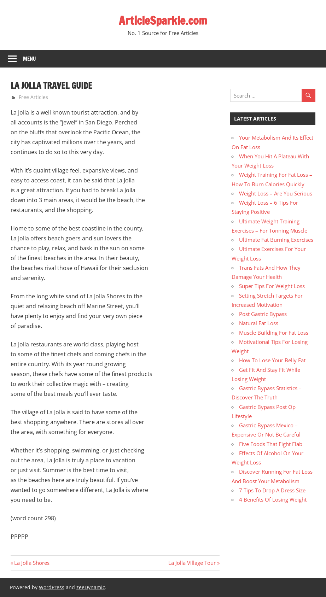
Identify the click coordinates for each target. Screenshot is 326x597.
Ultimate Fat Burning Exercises (276, 239)
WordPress (51, 587)
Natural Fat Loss (258, 323)
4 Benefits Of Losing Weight (273, 499)
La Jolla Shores (32, 562)
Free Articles (33, 97)
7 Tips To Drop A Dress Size (272, 490)
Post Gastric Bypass (263, 313)
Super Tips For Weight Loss (272, 285)
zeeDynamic (90, 587)
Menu (29, 59)
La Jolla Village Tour (192, 562)
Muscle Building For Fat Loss (273, 332)
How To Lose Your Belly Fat (272, 360)
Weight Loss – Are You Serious (275, 193)
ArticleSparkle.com (163, 20)
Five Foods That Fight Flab (270, 443)
